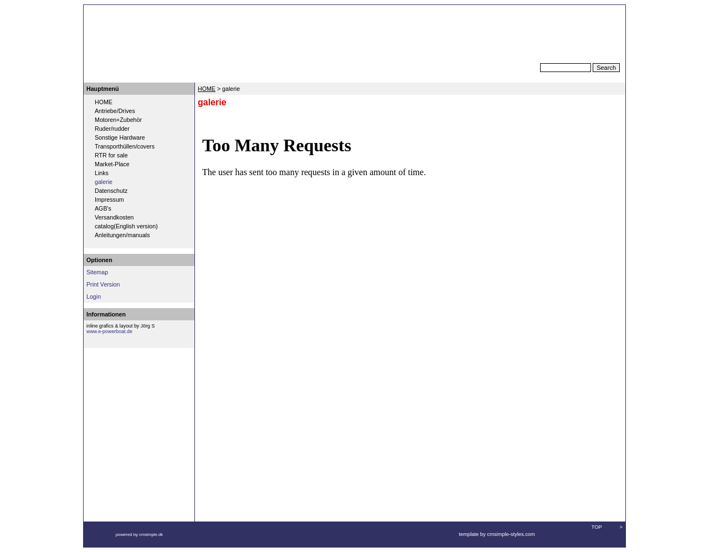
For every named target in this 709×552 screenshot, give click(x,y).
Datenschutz (111, 190)
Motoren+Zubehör (118, 119)
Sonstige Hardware (120, 137)
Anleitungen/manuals (122, 235)
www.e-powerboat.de (109, 331)
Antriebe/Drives (115, 111)
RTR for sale (111, 155)
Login (93, 296)
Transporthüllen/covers (125, 146)
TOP (597, 527)
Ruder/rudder (112, 128)
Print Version (103, 284)
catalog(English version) (126, 226)
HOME (103, 102)
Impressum (109, 199)
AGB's (103, 208)
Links (102, 173)
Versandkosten (114, 217)
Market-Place (112, 164)
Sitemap (97, 272)
